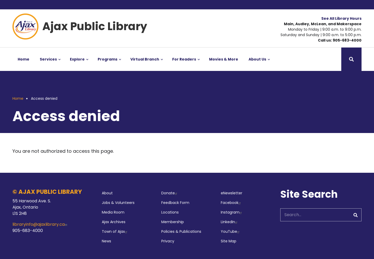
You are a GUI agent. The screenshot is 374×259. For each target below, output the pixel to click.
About (107, 193)
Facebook (231, 202)
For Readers (186, 64)
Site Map (228, 241)
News (106, 241)
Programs (110, 64)
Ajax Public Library (94, 26)
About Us (260, 64)
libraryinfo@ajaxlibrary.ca (40, 224)
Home (23, 59)
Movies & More (223, 59)
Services (50, 64)
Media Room (113, 212)
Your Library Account (339, 4)
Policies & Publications (181, 231)
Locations (170, 212)
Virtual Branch (147, 64)
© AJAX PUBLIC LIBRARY (47, 192)
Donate (169, 193)
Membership (172, 221)
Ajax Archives (113, 221)
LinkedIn (230, 221)
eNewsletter (231, 193)
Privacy (167, 241)
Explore (79, 64)
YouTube (231, 231)
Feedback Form (175, 202)
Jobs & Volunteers (118, 202)
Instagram (232, 212)
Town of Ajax (115, 231)
